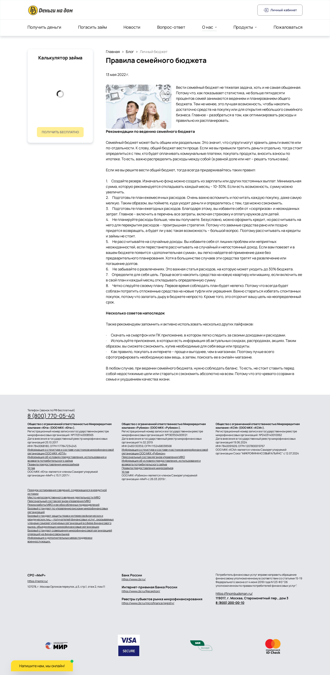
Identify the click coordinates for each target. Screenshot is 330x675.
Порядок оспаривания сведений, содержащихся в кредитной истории (67, 492)
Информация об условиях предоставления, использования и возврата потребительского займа (67, 459)
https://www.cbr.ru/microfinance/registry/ (148, 603)
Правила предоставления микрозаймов (53, 464)
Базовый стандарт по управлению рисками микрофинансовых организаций (68, 510)
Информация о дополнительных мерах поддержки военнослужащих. (60, 539)
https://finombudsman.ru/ (234, 593)
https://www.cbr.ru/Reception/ (141, 591)
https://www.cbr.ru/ (134, 579)
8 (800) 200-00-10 (230, 602)
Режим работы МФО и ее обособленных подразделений (63, 505)
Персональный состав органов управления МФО (153, 457)
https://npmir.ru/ (38, 581)
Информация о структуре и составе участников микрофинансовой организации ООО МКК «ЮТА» (71, 451)
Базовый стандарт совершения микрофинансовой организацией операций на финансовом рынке (70, 532)
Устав (31, 468)
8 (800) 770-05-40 (51, 415)
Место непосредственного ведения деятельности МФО (64, 497)
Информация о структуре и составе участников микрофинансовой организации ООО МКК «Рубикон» (165, 451)
